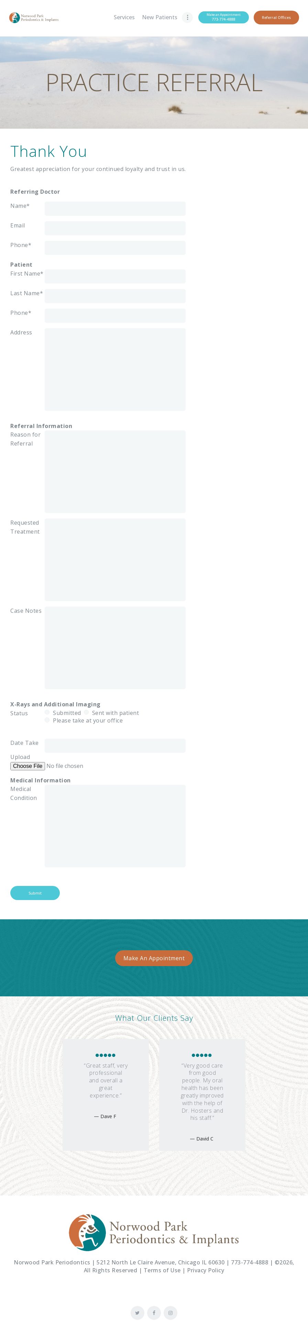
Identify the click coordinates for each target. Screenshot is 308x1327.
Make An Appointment (154, 958)
